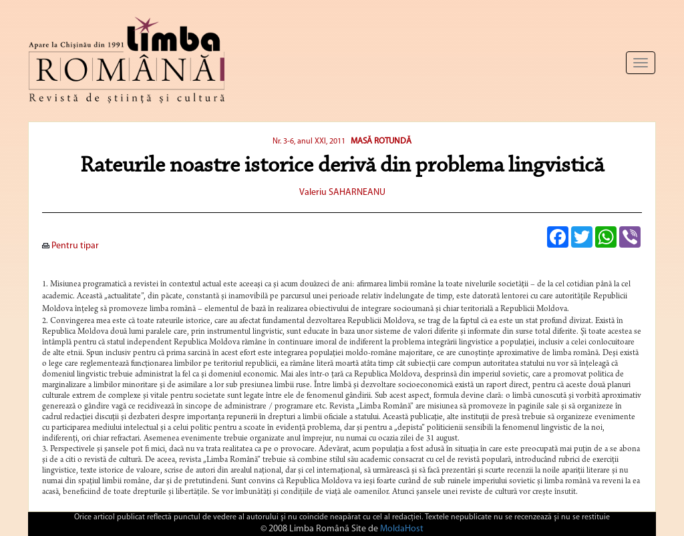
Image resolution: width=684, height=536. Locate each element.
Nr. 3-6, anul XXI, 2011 (310, 142)
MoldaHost (401, 529)
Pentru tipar (70, 246)
